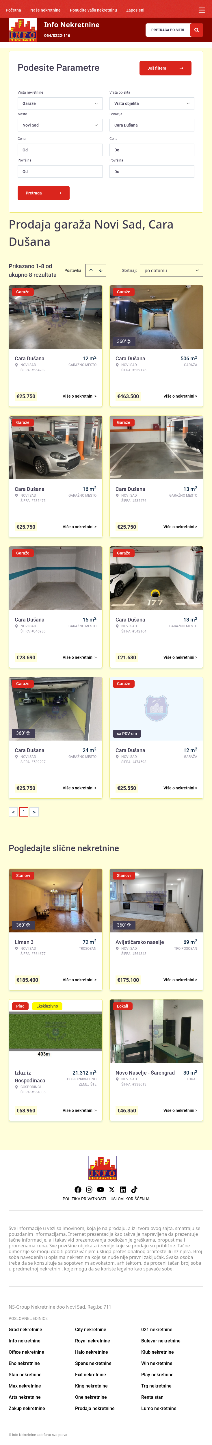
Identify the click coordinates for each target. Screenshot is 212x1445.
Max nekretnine (25, 1385)
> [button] (34, 811)
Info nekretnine (24, 1339)
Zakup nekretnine (27, 1407)
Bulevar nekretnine (161, 1339)
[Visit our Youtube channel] (100, 1188)
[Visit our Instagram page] (89, 1188)
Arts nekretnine (25, 1396)
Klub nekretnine (157, 1351)
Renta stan (152, 1396)
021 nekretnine (156, 1328)
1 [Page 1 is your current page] (24, 810)
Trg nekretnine (156, 1385)
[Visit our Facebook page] (78, 1188)
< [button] (13, 811)
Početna (13, 10)
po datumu (156, 269)
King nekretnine (91, 1385)
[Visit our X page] (111, 1188)
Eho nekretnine (24, 1362)
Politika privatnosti (84, 1197)
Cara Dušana (126, 124)
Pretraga (44, 192)
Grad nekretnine (25, 1328)
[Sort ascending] (91, 269)
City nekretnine (90, 1328)
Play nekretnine (157, 1373)
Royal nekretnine (92, 1339)
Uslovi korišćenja (130, 1197)
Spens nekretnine (93, 1362)
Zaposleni (135, 10)
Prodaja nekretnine (95, 1407)
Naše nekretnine (45, 10)
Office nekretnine (26, 1351)
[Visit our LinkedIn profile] (123, 1188)
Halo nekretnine (91, 1351)
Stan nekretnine (25, 1373)
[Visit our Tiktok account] (134, 1188)
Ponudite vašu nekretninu (93, 10)
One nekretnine (91, 1396)
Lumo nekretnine (158, 1407)
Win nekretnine (156, 1362)
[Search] (196, 30)
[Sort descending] (100, 269)
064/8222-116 (57, 35)
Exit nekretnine (90, 1373)
